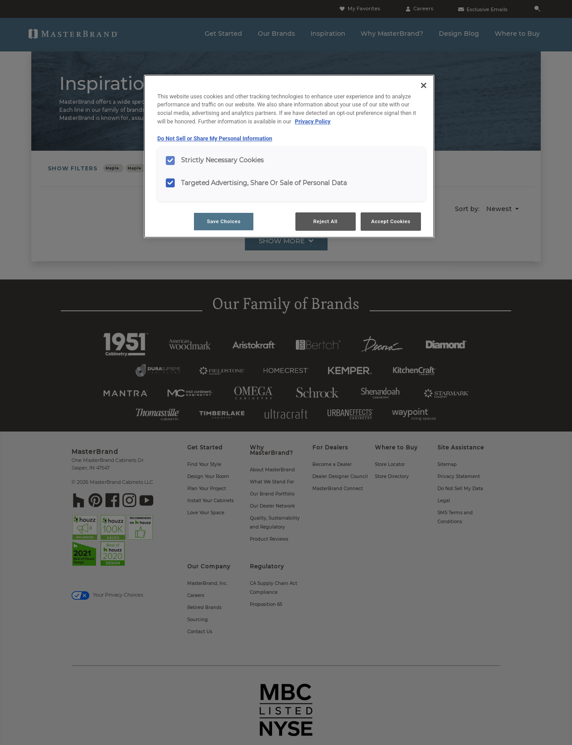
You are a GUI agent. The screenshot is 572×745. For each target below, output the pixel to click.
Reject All (325, 221)
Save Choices (223, 221)
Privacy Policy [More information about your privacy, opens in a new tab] (313, 121)
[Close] (423, 85)
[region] (289, 156)
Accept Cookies (391, 221)
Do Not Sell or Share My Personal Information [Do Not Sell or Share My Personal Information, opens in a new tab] (214, 138)
